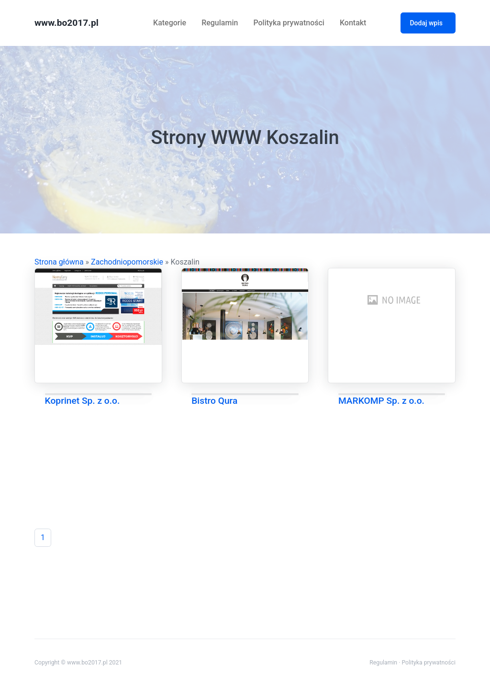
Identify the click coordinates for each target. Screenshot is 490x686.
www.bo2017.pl (66, 22)
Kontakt (353, 22)
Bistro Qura (214, 400)
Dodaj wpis (426, 23)
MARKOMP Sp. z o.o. (381, 400)
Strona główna (59, 261)
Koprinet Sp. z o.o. (82, 400)
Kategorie (169, 22)
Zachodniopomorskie (127, 261)
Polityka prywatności (288, 22)
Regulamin (219, 22)
